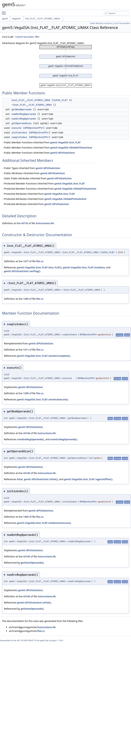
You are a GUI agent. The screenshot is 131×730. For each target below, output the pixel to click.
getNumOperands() (32, 562)
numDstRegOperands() (30, 439)
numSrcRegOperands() (63, 439)
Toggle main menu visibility (5, 11)
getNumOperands (21, 109)
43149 (26, 473)
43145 (26, 556)
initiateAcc (19, 132)
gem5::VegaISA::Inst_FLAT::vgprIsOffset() (88, 479)
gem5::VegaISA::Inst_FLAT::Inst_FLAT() (39, 267)
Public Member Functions (101, 23)
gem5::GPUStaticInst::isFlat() (41, 479)
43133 (24, 223)
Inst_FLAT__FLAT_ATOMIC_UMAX (42, 18)
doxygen (53, 640)
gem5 (5, 18)
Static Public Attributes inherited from (37, 178)
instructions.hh (27, 37)
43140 (26, 433)
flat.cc (39, 261)
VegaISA (16, 18)
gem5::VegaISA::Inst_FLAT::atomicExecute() (42, 399)
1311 (26, 349)
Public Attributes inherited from (33, 173)
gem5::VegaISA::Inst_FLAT (65, 142)
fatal (19, 479)
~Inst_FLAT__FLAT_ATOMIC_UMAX (31, 104)
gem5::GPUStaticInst (62, 152)
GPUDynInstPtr (33, 127)
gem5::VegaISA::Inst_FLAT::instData (84, 267)
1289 (26, 298)
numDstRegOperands (23, 114)
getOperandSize (21, 123)
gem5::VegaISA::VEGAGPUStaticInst (71, 147)
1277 (26, 261)
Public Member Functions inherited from (41, 142)
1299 (26, 393)
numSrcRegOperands (23, 118)
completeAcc (19, 137)
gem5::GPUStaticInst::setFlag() (22, 271)
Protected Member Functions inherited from (43, 183)
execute (16, 127)
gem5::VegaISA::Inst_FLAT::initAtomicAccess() (44, 523)
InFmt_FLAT (60, 100)
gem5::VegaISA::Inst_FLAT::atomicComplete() (43, 355)
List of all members (122, 23)
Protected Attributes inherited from (38, 193)
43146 (26, 596)
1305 (26, 516)
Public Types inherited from (31, 168)
